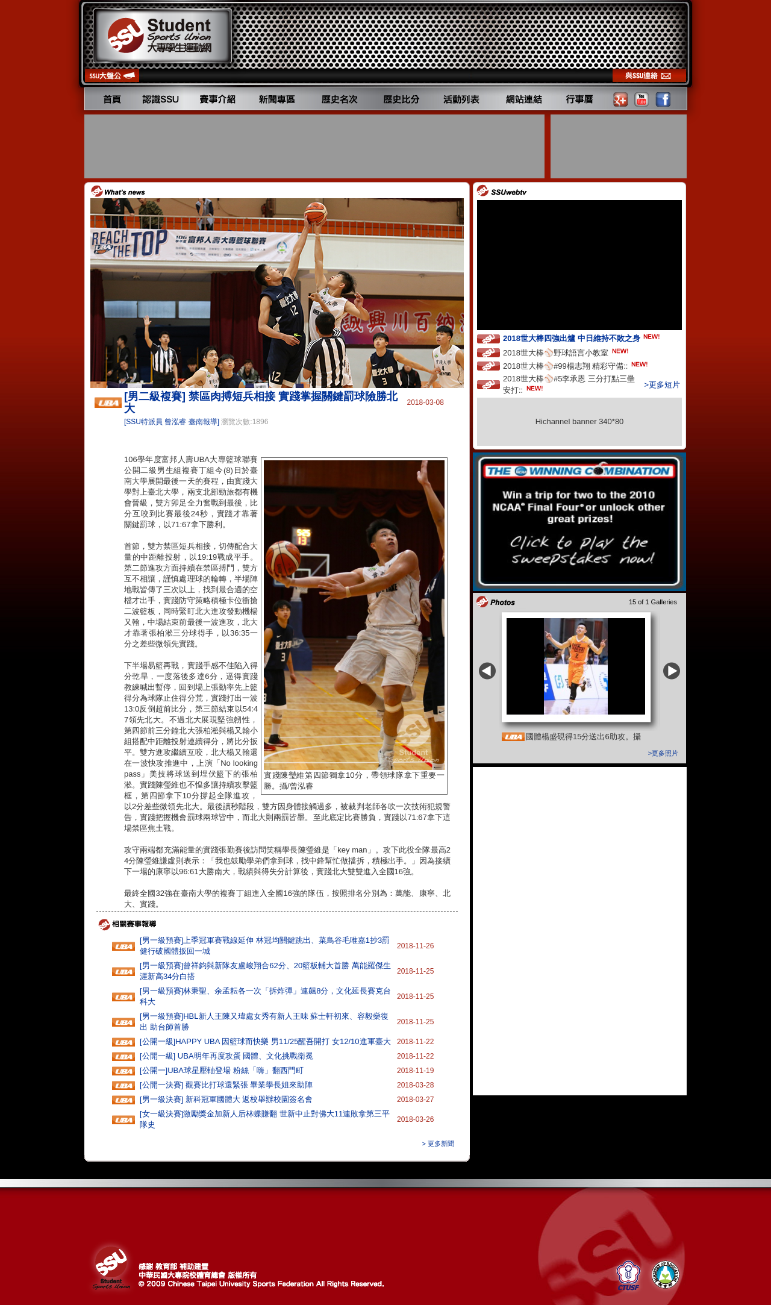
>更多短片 (662, 384)
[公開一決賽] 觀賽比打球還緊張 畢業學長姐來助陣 (226, 1084)
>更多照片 (663, 753)
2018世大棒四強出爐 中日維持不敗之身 (582, 338)
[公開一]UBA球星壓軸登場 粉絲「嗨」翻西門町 (222, 1070)
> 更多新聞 (438, 1143)
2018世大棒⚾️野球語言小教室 (567, 352)
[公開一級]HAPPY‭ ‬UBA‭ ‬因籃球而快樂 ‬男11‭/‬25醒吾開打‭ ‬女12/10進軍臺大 (265, 1041)
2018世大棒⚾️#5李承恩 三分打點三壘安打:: (569, 384)
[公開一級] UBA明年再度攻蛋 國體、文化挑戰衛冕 (226, 1055)
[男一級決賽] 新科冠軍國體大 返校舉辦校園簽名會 (226, 1099)
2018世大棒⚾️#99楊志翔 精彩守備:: (576, 365)
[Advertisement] (315, 146)
